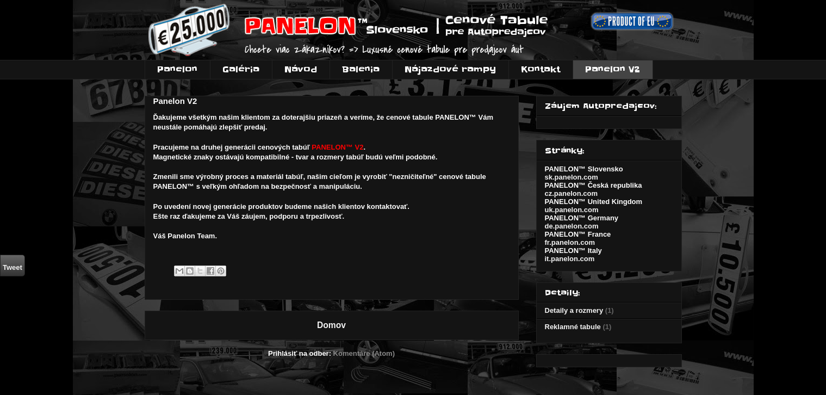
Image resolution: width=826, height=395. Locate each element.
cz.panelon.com (571, 193)
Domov (331, 325)
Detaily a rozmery (574, 310)
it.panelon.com (570, 259)
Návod (300, 69)
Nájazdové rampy (450, 69)
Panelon (177, 69)
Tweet (12, 267)
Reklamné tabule (573, 327)
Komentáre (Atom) (364, 353)
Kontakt (540, 69)
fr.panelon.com (570, 242)
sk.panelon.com (571, 177)
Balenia (361, 69)
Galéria (240, 69)
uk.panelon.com (572, 210)
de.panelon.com (572, 226)
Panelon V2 (612, 69)
